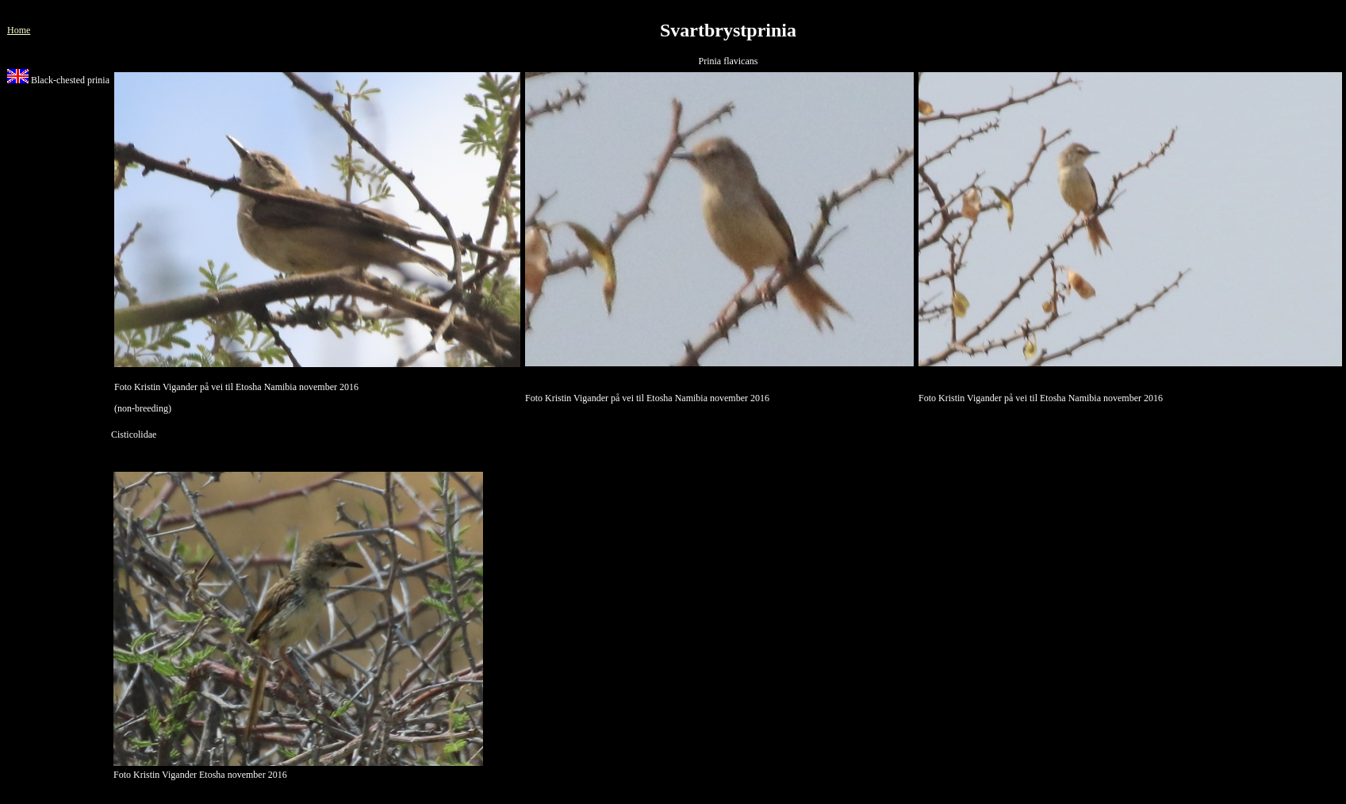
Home (18, 30)
